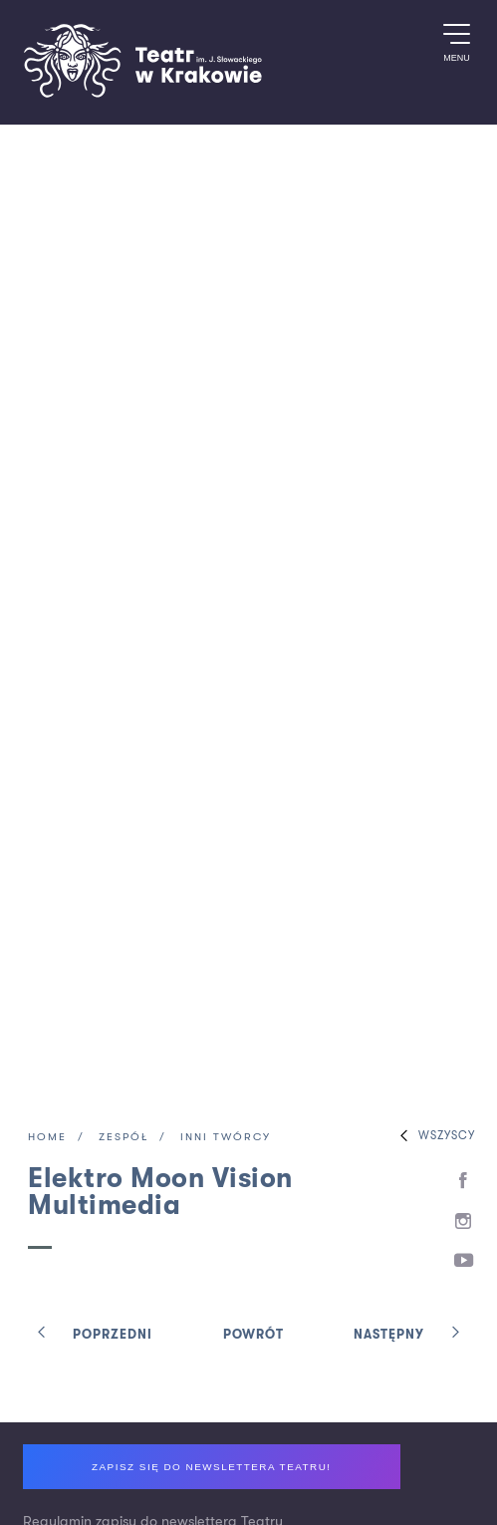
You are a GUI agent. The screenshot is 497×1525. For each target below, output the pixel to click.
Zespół (123, 1137)
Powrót (253, 1335)
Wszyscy (432, 1135)
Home (47, 1137)
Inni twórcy (225, 1137)
